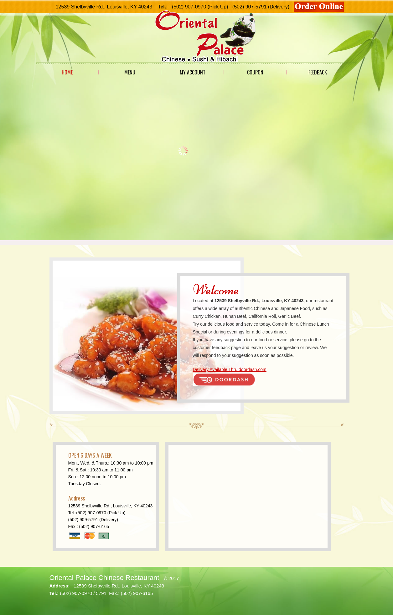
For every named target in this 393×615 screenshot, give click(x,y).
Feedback (317, 72)
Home (67, 72)
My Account (192, 72)
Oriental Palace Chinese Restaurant (104, 578)
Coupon (255, 72)
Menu (129, 72)
